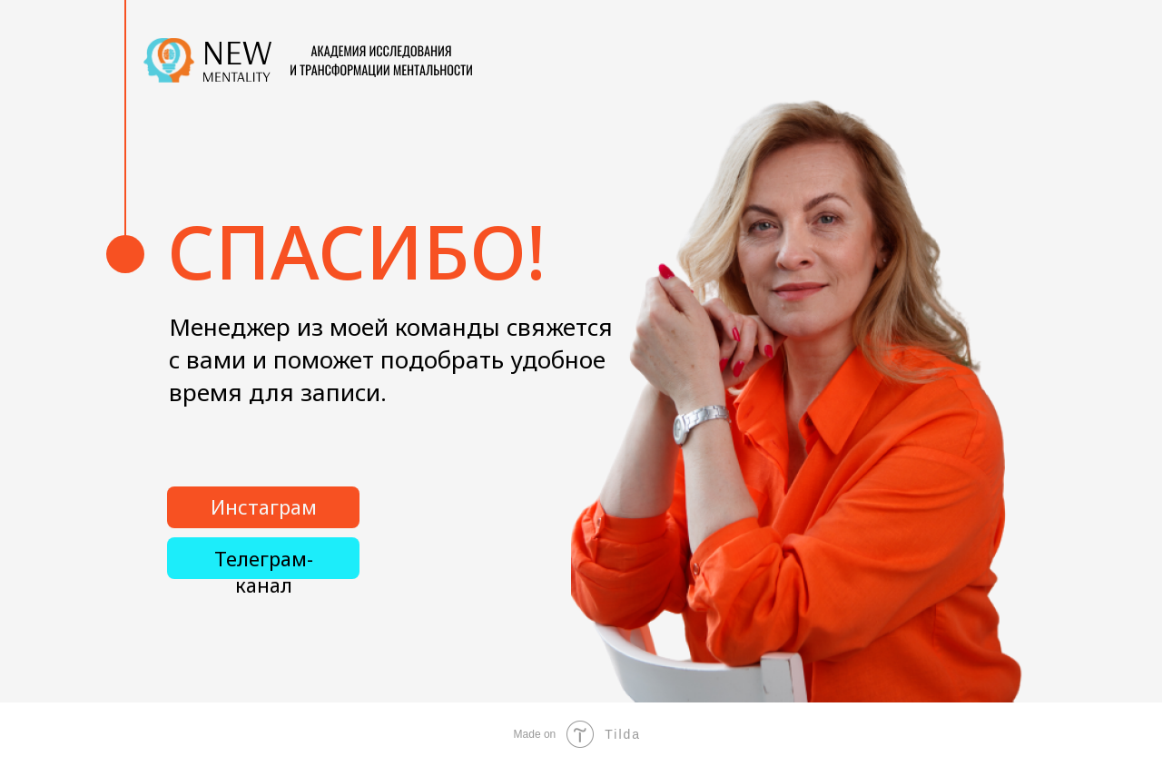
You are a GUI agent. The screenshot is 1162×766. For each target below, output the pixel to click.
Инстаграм (264, 507)
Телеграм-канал (263, 571)
